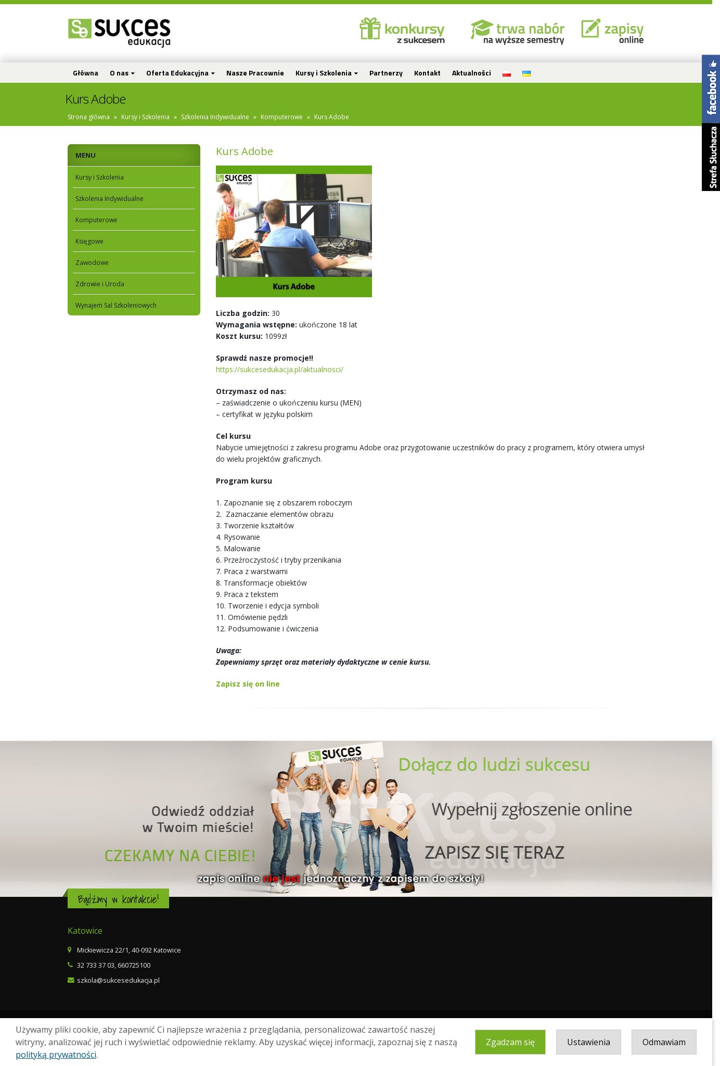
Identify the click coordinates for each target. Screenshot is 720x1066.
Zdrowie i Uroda (103, 284)
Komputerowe (285, 116)
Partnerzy (389, 72)
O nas (122, 72)
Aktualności (475, 72)
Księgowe (93, 241)
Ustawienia (596, 1042)
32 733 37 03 (99, 965)
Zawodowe (95, 262)
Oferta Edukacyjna (181, 72)
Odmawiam (671, 1042)
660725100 (137, 965)
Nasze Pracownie (259, 72)
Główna (89, 72)
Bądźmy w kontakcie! (122, 899)
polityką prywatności (56, 1054)
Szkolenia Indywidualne (219, 116)
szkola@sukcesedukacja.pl (122, 980)
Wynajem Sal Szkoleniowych (119, 305)
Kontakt (431, 72)
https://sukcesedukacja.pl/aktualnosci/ (283, 369)
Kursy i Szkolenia (327, 72)
